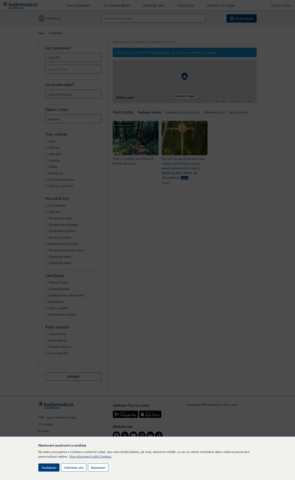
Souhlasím (48, 467)
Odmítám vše (73, 467)
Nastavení (98, 467)
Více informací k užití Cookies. (90, 456)
